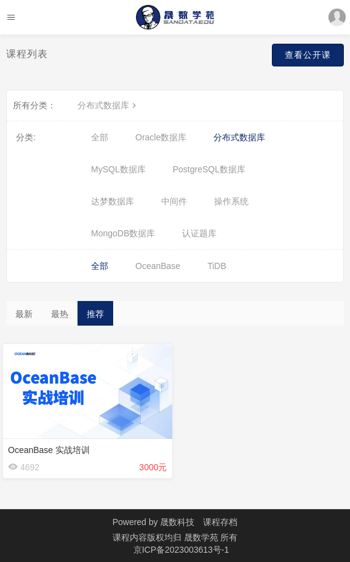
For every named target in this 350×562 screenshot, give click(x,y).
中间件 (174, 201)
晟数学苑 (202, 537)
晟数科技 (177, 522)
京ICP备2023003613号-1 (181, 550)
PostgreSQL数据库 (209, 169)
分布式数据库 (108, 105)
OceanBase (157, 266)
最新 (24, 314)
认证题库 (199, 233)
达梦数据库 (112, 201)
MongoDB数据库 (123, 233)
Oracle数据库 (160, 137)
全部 (99, 137)
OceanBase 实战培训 (49, 450)
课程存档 (220, 522)
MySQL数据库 (118, 169)
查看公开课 (308, 55)
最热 (59, 314)
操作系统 (231, 201)
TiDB (216, 266)
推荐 (95, 314)
